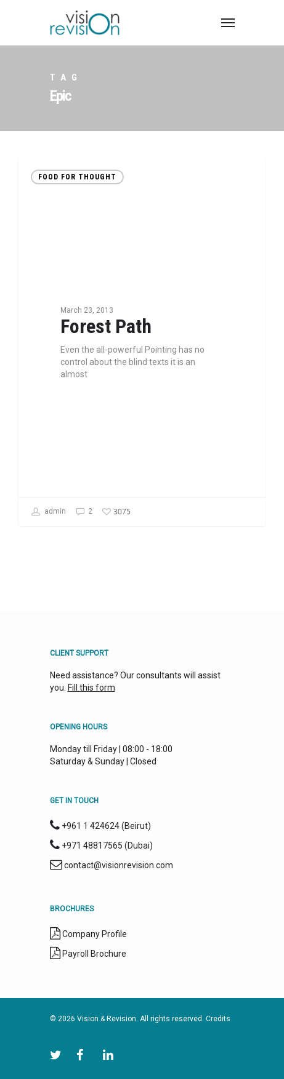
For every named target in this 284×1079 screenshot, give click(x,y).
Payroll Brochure (93, 954)
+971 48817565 (92, 845)
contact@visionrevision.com (118, 865)
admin (48, 511)
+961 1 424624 (91, 826)
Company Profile (94, 934)
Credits (218, 1018)
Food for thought (77, 177)
